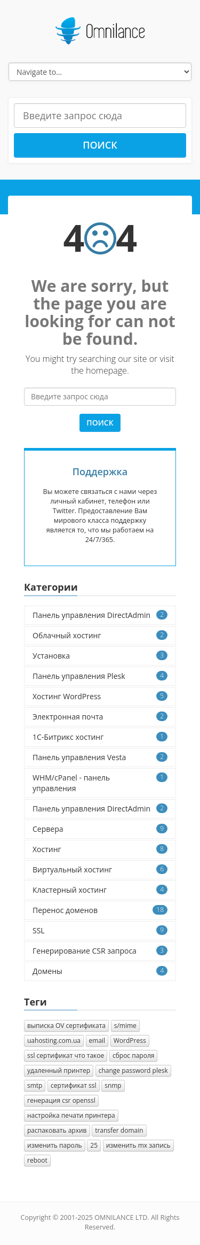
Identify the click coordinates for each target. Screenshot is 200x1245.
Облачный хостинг (100, 635)
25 (94, 1145)
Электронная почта (100, 717)
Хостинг (100, 849)
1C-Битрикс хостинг (100, 737)
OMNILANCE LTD (120, 1217)
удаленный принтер (58, 1070)
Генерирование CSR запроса (100, 951)
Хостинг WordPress (100, 696)
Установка (100, 656)
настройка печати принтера (71, 1115)
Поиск (100, 144)
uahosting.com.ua (54, 1040)
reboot (37, 1160)
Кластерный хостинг (100, 890)
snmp (113, 1085)
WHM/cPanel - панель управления (100, 782)
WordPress (130, 1040)
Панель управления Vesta (100, 757)
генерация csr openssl (61, 1100)
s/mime (125, 1025)
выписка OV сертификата (66, 1025)
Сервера (100, 829)
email (97, 1040)
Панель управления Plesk (100, 676)
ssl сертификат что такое (65, 1055)
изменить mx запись (138, 1145)
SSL (100, 930)
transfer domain (119, 1130)
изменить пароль (54, 1145)
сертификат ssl (73, 1085)
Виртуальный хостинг (100, 869)
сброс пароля (134, 1055)
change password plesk (133, 1070)
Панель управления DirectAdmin (100, 615)
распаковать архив (57, 1130)
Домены (100, 971)
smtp (34, 1085)
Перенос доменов (100, 910)
